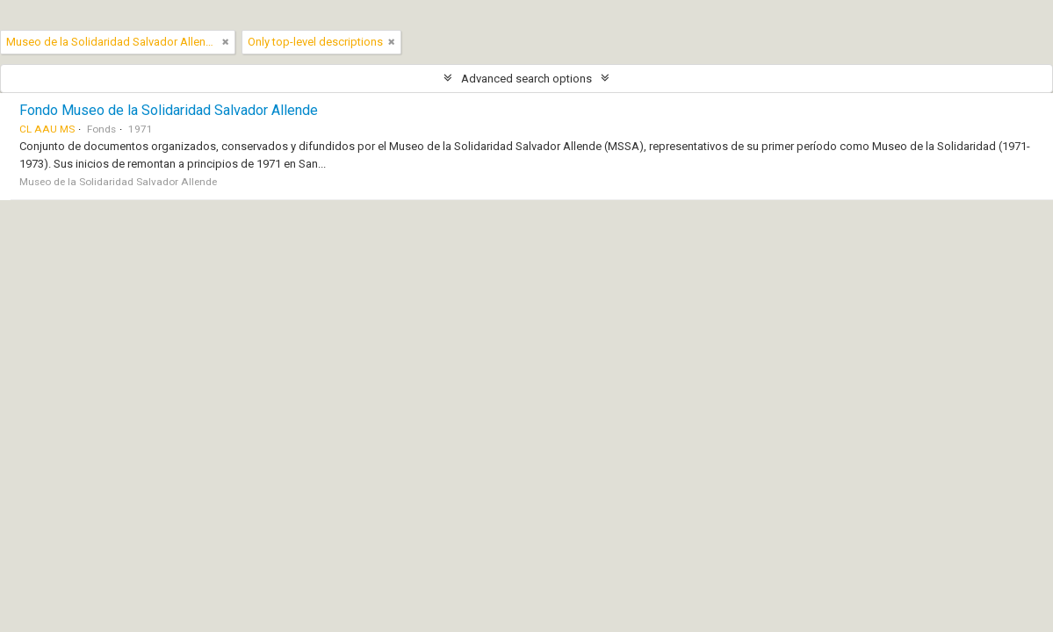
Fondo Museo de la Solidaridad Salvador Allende (168, 110)
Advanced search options (526, 78)
